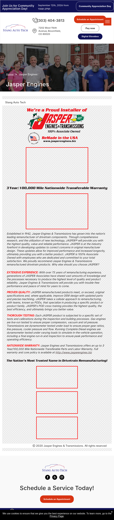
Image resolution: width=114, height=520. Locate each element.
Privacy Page (57, 516)
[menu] (107, 21)
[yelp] (54, 478)
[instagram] (61, 478)
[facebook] (47, 478)
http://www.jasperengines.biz (73, 352)
